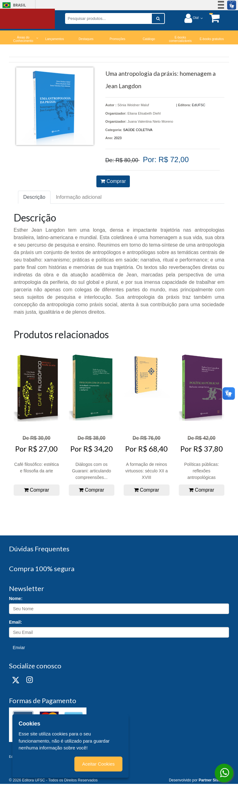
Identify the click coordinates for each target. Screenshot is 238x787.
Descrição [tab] (34, 197)
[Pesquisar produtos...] (108, 18)
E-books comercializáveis (180, 39)
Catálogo (149, 39)
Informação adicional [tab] (79, 197)
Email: (15, 622)
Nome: (16, 598)
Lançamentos (54, 39)
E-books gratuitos (212, 39)
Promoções (118, 39)
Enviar (19, 647)
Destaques (86, 39)
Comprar (113, 181)
